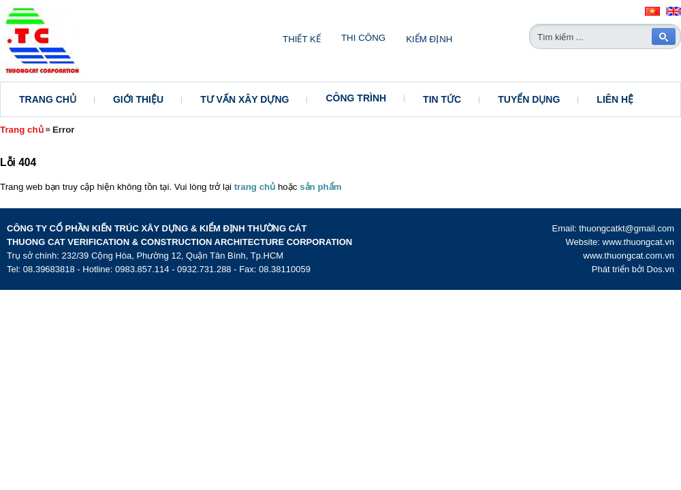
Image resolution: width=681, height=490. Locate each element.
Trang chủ (47, 99)
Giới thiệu (138, 99)
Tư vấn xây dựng (244, 99)
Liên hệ (615, 99)
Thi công (363, 38)
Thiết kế (302, 39)
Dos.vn (660, 269)
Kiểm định (429, 39)
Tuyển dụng (529, 99)
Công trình (356, 98)
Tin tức (442, 99)
